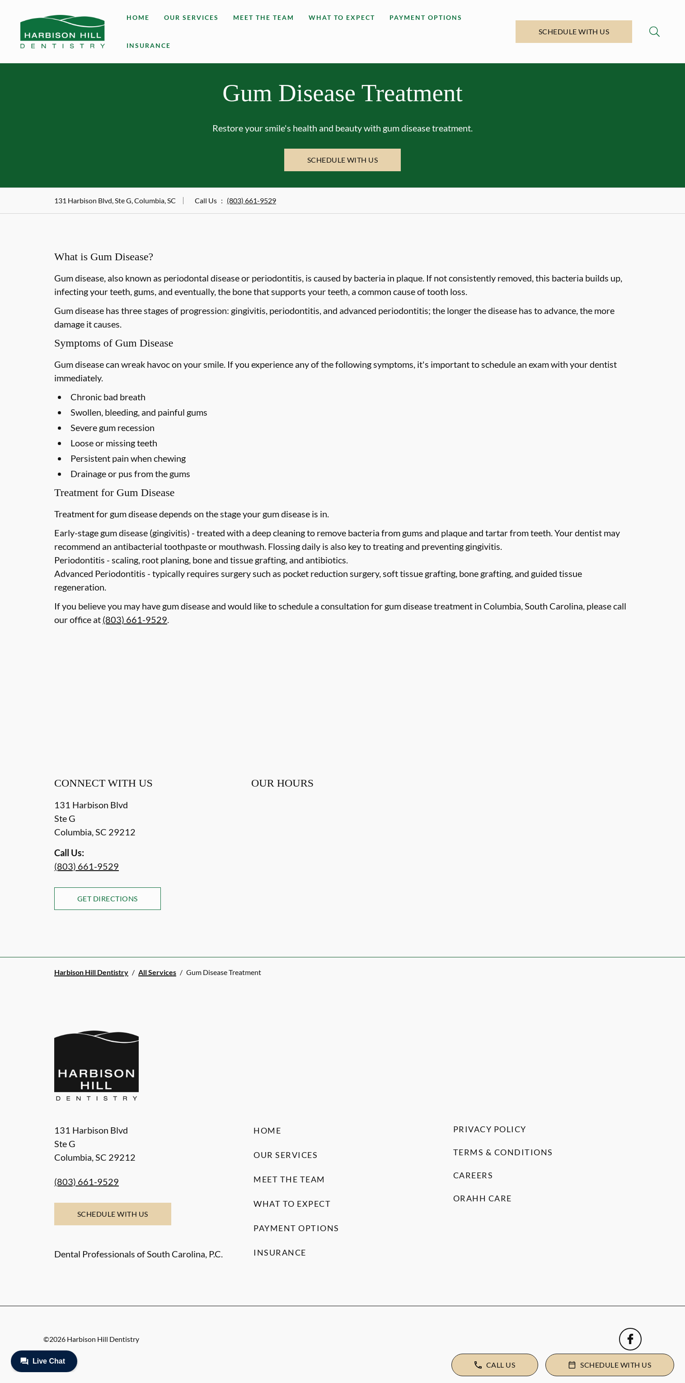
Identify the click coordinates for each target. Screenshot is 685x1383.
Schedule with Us (574, 31)
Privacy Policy (489, 1129)
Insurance (149, 45)
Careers (473, 1175)
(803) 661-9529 (251, 200)
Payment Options (425, 17)
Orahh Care (482, 1198)
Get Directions (107, 898)
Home (138, 17)
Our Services (191, 17)
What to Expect (342, 17)
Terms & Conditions (503, 1152)
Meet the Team (263, 17)
